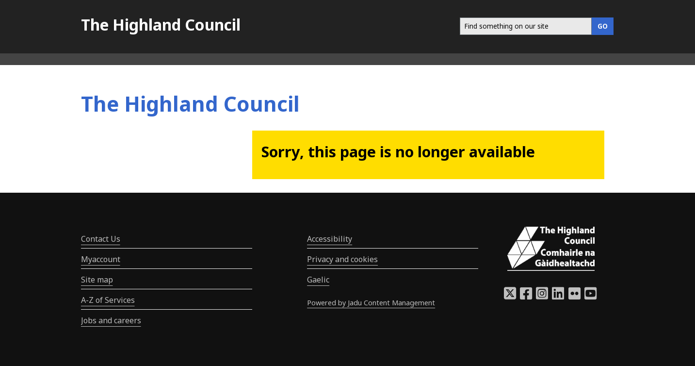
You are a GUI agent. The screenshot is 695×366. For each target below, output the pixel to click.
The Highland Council (161, 24)
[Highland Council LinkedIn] (558, 296)
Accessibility (329, 238)
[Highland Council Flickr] (574, 296)
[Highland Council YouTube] (590, 296)
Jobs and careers (111, 320)
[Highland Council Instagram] (542, 296)
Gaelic (318, 279)
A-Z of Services (108, 300)
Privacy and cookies (342, 259)
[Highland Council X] (510, 296)
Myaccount (100, 259)
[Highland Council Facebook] (526, 296)
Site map (97, 279)
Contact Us (100, 238)
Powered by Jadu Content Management (371, 302)
